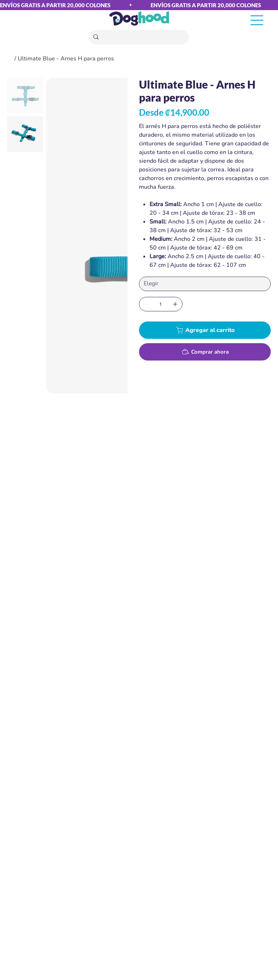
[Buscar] (140, 37)
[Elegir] (205, 284)
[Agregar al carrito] (205, 330)
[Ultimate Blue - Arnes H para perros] (66, 58)
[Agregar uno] (175, 304)
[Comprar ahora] (205, 352)
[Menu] (257, 20)
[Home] (10, 58)
